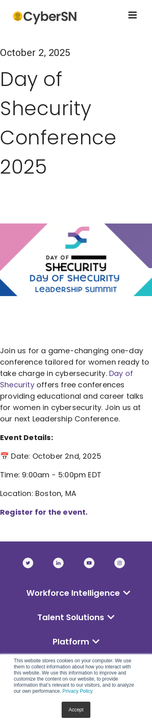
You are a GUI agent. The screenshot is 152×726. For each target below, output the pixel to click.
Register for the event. (45, 512)
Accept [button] (76, 710)
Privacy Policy (77, 691)
